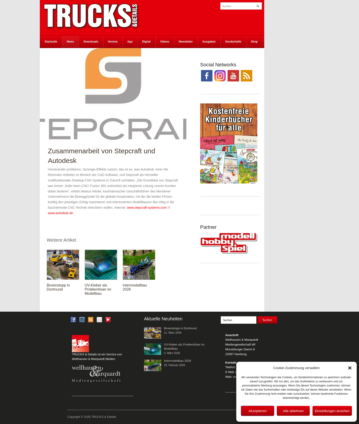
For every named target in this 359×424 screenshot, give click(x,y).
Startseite (51, 41)
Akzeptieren (257, 411)
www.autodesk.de (60, 213)
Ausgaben (209, 41)
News (70, 41)
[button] (350, 368)
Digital (146, 41)
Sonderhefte (233, 41)
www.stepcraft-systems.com (147, 207)
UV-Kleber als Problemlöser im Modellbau (98, 289)
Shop (254, 41)
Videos (164, 41)
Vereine (113, 41)
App (130, 41)
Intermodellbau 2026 (177, 360)
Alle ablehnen (293, 411)
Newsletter (186, 41)
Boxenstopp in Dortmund (58, 287)
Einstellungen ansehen (332, 411)
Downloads (91, 41)
